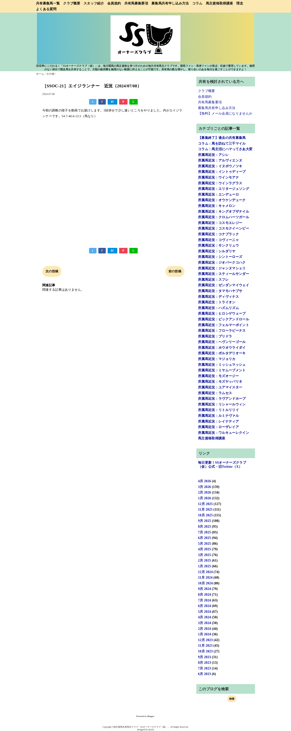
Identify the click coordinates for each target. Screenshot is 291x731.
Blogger (150, 716)
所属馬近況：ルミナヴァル (218, 416)
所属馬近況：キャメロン (217, 206)
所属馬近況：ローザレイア (218, 427)
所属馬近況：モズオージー (218, 376)
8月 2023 (204, 662)
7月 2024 (204, 600)
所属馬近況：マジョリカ (217, 359)
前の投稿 (175, 271)
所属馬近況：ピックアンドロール (223, 319)
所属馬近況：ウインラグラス (220, 183)
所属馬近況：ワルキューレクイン (223, 433)
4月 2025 (204, 549)
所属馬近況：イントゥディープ (222, 172)
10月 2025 (205, 515)
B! (112, 101)
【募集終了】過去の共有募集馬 (222, 138)
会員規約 (114, 3)
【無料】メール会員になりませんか (225, 113)
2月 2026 (204, 492)
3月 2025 (204, 555)
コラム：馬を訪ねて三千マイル (222, 143)
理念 (239, 3)
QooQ (151, 729)
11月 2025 (205, 509)
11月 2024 (205, 577)
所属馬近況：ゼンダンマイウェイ (223, 285)
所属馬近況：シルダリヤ (217, 251)
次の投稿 (51, 271)
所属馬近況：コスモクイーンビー (223, 228)
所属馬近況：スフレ (213, 279)
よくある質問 (46, 9)
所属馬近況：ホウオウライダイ (222, 347)
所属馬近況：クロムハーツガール (223, 217)
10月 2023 (205, 651)
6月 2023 (204, 674)
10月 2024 (205, 583)
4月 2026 (204, 481)
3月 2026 (204, 487)
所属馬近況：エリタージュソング (223, 189)
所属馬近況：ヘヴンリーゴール (222, 342)
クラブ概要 (71, 3)
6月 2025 (204, 538)
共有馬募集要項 (136, 3)
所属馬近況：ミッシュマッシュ (222, 365)
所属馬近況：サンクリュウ (218, 245)
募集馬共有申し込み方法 (170, 3)
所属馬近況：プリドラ (215, 336)
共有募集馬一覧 (48, 3)
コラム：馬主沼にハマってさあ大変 (225, 149)
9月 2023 (204, 657)
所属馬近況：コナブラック (218, 234)
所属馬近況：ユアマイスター (220, 387)
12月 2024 (205, 572)
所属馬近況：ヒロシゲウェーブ (222, 313)
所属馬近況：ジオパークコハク (222, 262)
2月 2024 (204, 629)
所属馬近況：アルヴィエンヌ (220, 160)
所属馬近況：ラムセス (215, 393)
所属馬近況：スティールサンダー (223, 274)
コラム (197, 3)
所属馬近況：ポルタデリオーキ (222, 353)
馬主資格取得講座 (219, 3)
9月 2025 (204, 521)
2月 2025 (204, 560)
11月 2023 (205, 645)
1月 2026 (204, 498)
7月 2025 (204, 532)
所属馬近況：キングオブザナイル (223, 211)
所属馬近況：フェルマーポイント (223, 325)
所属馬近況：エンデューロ (218, 194)
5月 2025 (204, 543)
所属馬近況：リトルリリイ (218, 410)
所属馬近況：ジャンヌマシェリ (222, 268)
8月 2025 (204, 526)
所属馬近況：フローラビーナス (222, 330)
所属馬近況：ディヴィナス (218, 296)
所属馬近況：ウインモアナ (218, 177)
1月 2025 (204, 566)
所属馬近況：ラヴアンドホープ (222, 398)
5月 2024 (204, 611)
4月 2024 (204, 617)
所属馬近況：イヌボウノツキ (220, 166)
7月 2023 (204, 668)
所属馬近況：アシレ (213, 155)
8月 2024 (204, 594)
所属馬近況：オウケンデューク (222, 200)
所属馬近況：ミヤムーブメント (222, 370)
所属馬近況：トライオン (217, 302)
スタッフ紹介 (94, 3)
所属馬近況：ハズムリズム (218, 308)
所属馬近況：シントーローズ (220, 257)
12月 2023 (205, 640)
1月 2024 (204, 634)
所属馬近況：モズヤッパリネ (220, 381)
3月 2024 (204, 623)
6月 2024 (204, 606)
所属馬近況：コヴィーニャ (218, 240)
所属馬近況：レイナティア (218, 421)
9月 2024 (204, 589)
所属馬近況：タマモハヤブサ (220, 291)
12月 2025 (205, 504)
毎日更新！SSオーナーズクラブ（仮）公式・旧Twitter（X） (222, 464)
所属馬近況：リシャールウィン (222, 404)
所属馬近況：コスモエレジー (220, 223)
